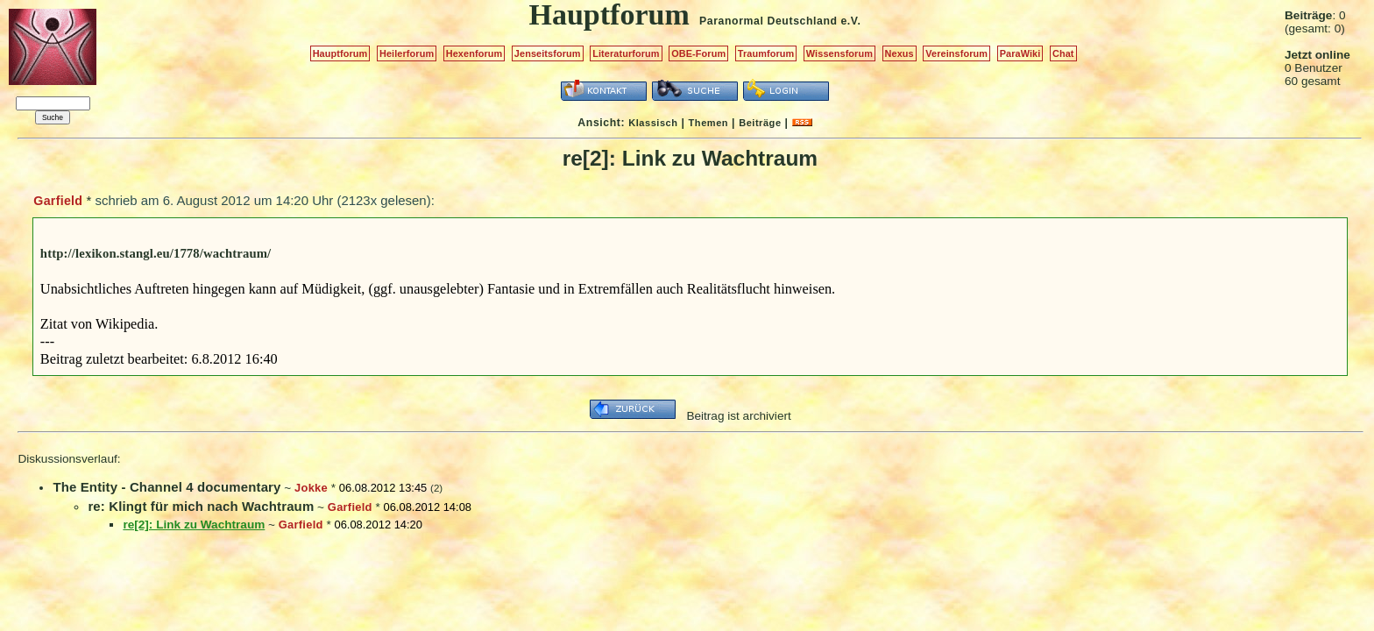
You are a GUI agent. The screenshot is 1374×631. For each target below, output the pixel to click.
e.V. (850, 21)
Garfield (57, 201)
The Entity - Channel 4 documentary (166, 486)
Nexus (899, 53)
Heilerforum (406, 53)
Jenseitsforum (547, 53)
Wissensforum (839, 53)
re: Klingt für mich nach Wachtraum (201, 506)
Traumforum (766, 53)
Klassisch (652, 122)
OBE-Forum (698, 53)
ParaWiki (1020, 53)
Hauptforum (340, 53)
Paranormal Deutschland (768, 21)
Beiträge (760, 122)
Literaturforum (625, 53)
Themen (708, 122)
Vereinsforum (956, 53)
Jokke (311, 487)
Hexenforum (474, 53)
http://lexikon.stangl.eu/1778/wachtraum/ (155, 253)
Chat (1063, 53)
